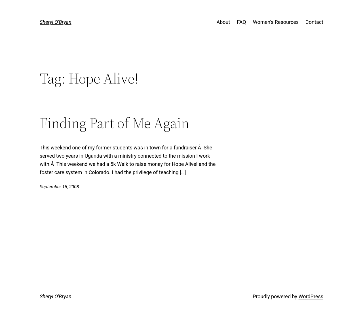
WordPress (311, 296)
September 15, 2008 (59, 186)
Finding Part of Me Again (114, 123)
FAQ (241, 22)
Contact (314, 22)
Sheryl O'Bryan (55, 22)
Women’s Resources (276, 22)
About (223, 22)
